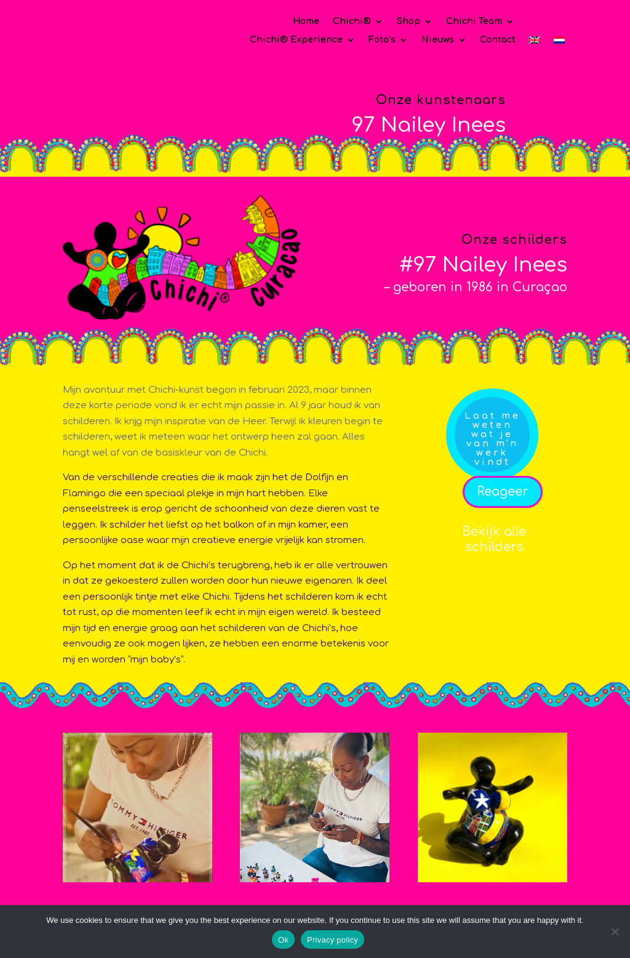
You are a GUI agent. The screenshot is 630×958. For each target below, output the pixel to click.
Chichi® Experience (296, 40)
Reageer (502, 492)
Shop (408, 21)
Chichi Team (474, 21)
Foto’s (382, 40)
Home (306, 21)
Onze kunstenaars (441, 100)
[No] (614, 931)
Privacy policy (332, 939)
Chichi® (352, 21)
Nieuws (437, 40)
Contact (498, 40)
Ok (283, 939)
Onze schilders (514, 240)
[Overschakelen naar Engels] (534, 42)
